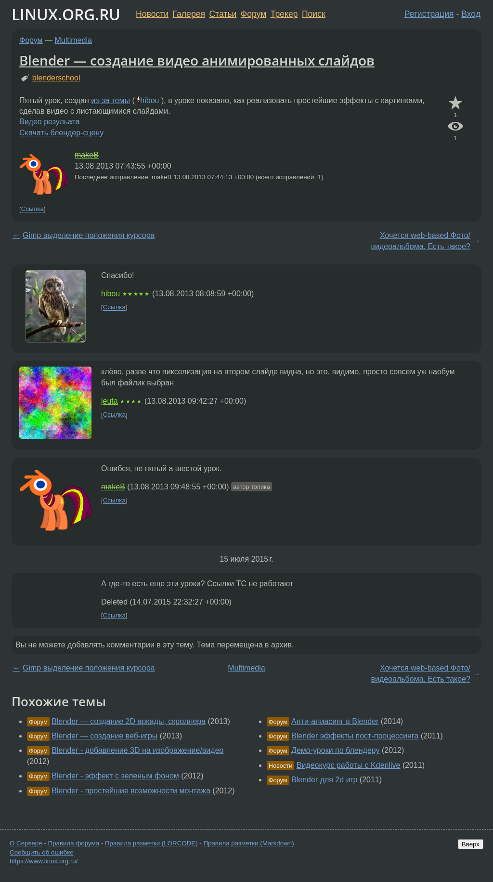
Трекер (284, 14)
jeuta (109, 401)
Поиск (313, 14)
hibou (149, 100)
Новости (152, 14)
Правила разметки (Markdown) (248, 843)
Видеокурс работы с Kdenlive (349, 765)
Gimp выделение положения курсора (89, 235)
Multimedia (73, 40)
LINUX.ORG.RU (66, 14)
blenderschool (56, 78)
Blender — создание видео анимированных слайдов (197, 60)
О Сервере (26, 843)
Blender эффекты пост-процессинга (354, 736)
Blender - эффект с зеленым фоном (115, 776)
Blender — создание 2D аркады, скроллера (129, 721)
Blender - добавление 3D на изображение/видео (137, 750)
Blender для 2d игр (324, 780)
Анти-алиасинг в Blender (334, 721)
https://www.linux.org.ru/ (44, 861)
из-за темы (110, 100)
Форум (253, 14)
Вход (470, 14)
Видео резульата (49, 122)
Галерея (189, 14)
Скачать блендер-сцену (61, 133)
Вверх (471, 844)
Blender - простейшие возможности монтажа (131, 791)
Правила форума (74, 843)
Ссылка (32, 209)
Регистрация (429, 14)
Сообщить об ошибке (42, 852)
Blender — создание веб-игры (104, 736)
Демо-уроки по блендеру (335, 750)
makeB (87, 155)
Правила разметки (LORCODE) (151, 843)
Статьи (222, 14)
